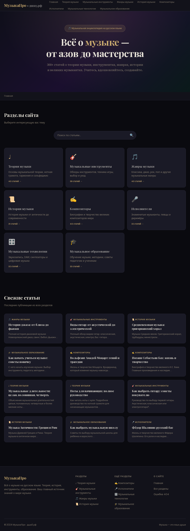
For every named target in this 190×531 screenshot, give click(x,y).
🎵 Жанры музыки (86, 498)
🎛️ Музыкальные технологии (125, 496)
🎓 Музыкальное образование (124, 506)
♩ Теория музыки (85, 483)
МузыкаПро (23, 5)
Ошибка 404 (161, 494)
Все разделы (161, 488)
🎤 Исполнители (124, 488)
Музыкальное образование (115, 8)
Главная (8, 95)
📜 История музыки (86, 504)
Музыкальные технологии (82, 8)
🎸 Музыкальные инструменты (85, 491)
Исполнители (56, 8)
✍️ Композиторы (124, 483)
